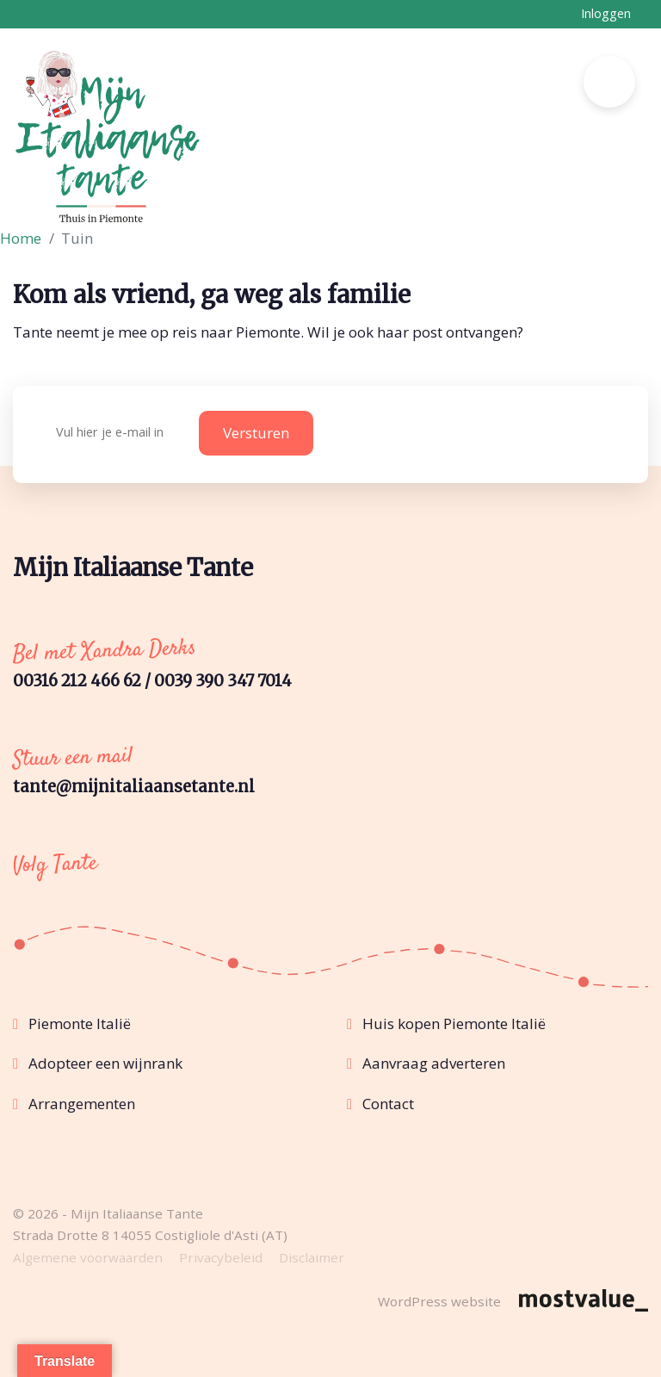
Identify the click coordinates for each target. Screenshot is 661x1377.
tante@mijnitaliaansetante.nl (134, 787)
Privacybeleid (221, 1257)
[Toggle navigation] (609, 82)
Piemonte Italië (79, 1023)
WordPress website (439, 1301)
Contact (388, 1103)
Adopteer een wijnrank (105, 1063)
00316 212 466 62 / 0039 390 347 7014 (152, 681)
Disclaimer (311, 1257)
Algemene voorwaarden (88, 1257)
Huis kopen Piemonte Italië (454, 1023)
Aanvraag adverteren (433, 1063)
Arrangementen (81, 1103)
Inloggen (606, 13)
